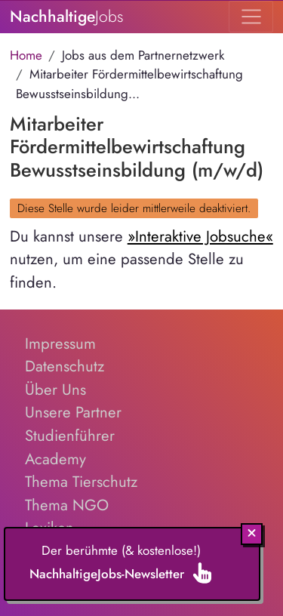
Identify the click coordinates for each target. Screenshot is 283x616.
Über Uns (55, 389)
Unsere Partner (73, 412)
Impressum (60, 343)
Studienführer (70, 435)
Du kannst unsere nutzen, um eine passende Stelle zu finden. (141, 259)
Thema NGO (67, 505)
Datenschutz (64, 366)
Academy (55, 459)
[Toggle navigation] (251, 16)
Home (26, 55)
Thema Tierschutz (81, 481)
